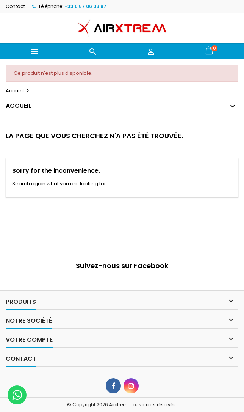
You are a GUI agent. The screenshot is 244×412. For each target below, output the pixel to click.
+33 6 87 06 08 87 (85, 6)
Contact (15, 6)
